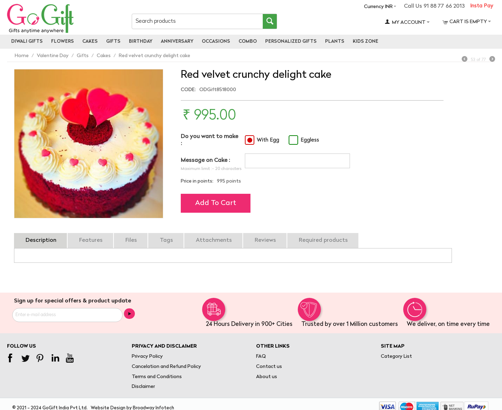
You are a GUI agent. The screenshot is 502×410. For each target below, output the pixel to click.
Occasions (216, 41)
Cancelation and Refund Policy (166, 366)
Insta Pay (481, 6)
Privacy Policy (147, 356)
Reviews (265, 240)
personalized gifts (291, 41)
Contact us (269, 366)
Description (41, 240)
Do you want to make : (209, 140)
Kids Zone (365, 41)
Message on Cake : (205, 160)
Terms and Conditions (157, 377)
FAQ (261, 356)
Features (91, 240)
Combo (248, 41)
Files (131, 240)
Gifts (113, 41)
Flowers (62, 41)
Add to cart (215, 203)
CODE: (188, 90)
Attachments (214, 240)
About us (266, 377)
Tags (166, 240)
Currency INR (378, 6)
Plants (334, 41)
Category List (396, 356)
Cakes (90, 41)
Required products (323, 240)
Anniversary (177, 41)
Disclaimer (143, 386)
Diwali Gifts (27, 41)
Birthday (140, 41)
